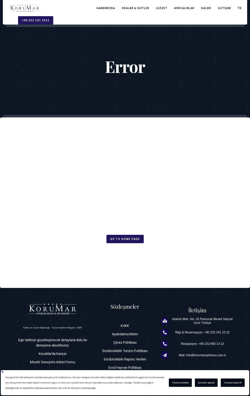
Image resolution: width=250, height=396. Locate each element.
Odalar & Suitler (135, 8)
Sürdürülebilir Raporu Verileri (125, 359)
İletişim (224, 8)
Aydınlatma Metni (125, 334)
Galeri (206, 8)
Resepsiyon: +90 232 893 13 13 (202, 343)
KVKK (125, 326)
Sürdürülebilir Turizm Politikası (125, 351)
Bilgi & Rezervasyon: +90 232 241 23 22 (202, 332)
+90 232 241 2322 (35, 20)
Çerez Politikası (125, 342)
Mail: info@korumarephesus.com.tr (202, 355)
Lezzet (161, 8)
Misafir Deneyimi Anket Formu (52, 362)
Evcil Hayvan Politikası (125, 368)
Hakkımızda (106, 8)
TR (239, 8)
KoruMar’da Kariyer (53, 354)
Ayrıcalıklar (184, 8)
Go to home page (125, 239)
